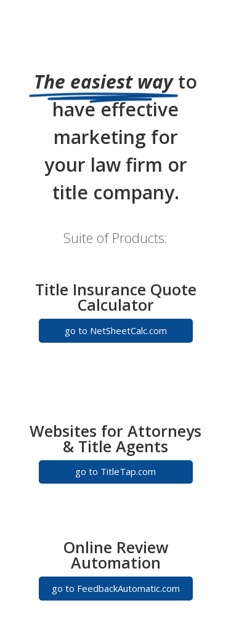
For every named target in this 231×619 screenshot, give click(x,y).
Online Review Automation (115, 555)
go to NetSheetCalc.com (116, 330)
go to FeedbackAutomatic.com (116, 588)
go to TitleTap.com (115, 471)
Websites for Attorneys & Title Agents (115, 438)
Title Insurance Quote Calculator (116, 297)
